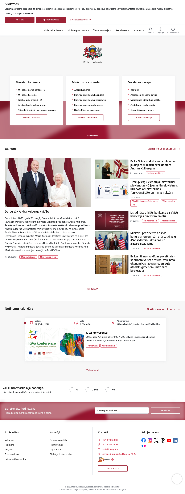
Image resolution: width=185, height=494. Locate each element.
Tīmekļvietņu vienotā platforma (144, 201)
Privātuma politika (58, 440)
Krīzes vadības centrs (15, 459)
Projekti (8, 449)
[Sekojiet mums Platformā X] (156, 440)
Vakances (9, 440)
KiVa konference (97, 332)
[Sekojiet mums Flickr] (143, 445)
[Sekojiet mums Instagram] (150, 440)
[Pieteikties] (165, 410)
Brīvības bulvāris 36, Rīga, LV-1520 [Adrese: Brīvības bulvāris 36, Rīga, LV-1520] (119, 454)
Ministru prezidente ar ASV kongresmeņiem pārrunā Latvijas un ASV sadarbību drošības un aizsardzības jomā (153, 238)
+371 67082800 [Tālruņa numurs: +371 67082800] (110, 440)
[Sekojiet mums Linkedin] (175, 440)
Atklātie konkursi (168, 221)
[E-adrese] (104, 459)
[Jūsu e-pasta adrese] (122, 410)
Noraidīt (20, 19)
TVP (133, 205)
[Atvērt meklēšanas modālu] (151, 31)
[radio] (74, 389)
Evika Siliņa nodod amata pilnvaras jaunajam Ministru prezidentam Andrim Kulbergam (153, 165)
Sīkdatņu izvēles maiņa (61, 454)
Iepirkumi (9, 444)
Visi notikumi (92, 370)
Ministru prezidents (87, 117)
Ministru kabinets (31, 117)
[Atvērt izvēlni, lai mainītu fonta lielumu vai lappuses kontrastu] (173, 31)
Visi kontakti (113, 468)
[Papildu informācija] (112, 459)
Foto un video (12, 454)
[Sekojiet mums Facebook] (143, 440)
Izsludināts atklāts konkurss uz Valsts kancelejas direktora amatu (154, 214)
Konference (93, 346)
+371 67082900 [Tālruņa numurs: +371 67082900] (110, 444)
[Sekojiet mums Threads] (162, 440)
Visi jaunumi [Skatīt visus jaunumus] (92, 288)
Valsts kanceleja (144, 117)
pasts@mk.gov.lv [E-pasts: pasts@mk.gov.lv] (110, 449)
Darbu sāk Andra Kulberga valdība (27, 211)
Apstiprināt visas (51, 19)
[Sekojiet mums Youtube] (169, 440)
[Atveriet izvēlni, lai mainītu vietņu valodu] (160, 30)
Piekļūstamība (56, 444)
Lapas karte (55, 449)
